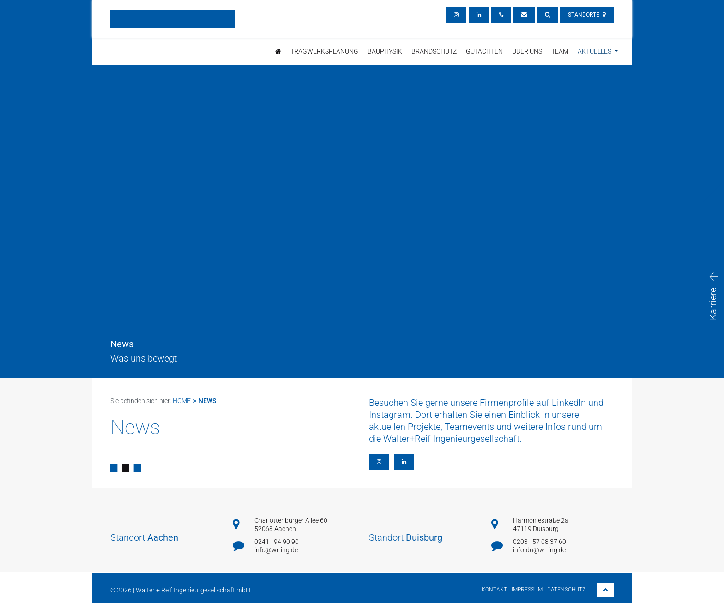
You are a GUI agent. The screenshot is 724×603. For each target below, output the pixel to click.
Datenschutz (566, 589)
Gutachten (484, 51)
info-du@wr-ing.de (539, 550)
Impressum (527, 589)
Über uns (527, 51)
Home (182, 400)
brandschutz (434, 51)
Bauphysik (385, 51)
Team (559, 51)
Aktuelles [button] (595, 51)
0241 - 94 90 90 (276, 541)
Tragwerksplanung (324, 51)
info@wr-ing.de (276, 550)
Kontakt (494, 589)
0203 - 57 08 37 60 (539, 541)
